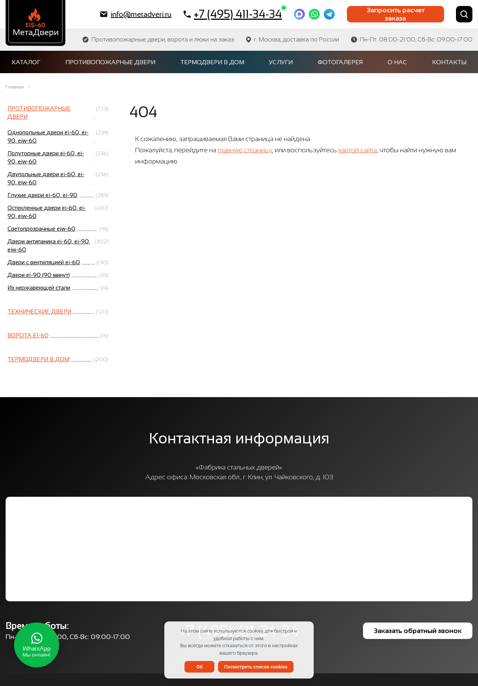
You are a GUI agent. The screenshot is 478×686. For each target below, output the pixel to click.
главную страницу (245, 150)
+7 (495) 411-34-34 (232, 13)
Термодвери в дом (212, 62)
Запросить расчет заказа (396, 14)
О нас (397, 62)
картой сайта (357, 150)
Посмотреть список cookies (255, 667)
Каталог (26, 62)
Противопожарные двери (110, 62)
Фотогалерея (340, 62)
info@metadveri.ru (135, 14)
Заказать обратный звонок (418, 630)
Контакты (449, 62)
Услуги (281, 62)
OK (199, 667)
